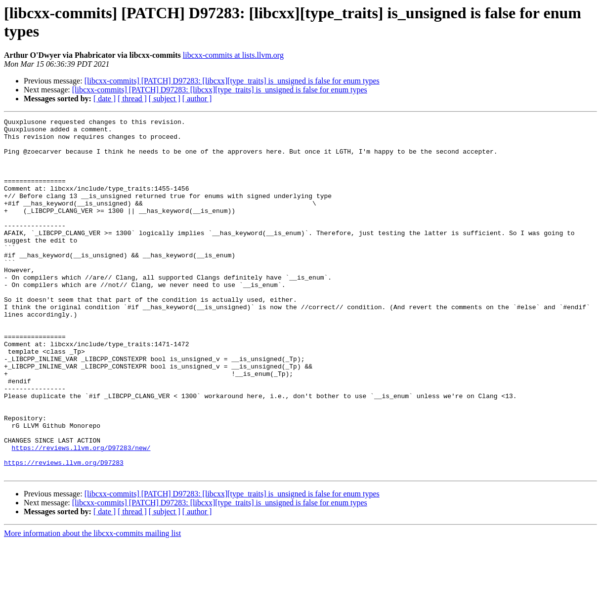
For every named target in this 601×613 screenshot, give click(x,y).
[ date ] (104, 98)
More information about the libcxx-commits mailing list (92, 604)
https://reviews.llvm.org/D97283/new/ (81, 514)
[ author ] (197, 98)
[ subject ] (164, 98)
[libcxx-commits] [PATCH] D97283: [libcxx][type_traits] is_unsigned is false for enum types (232, 81)
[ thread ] (132, 98)
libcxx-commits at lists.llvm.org (233, 55)
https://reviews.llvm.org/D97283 (64, 532)
